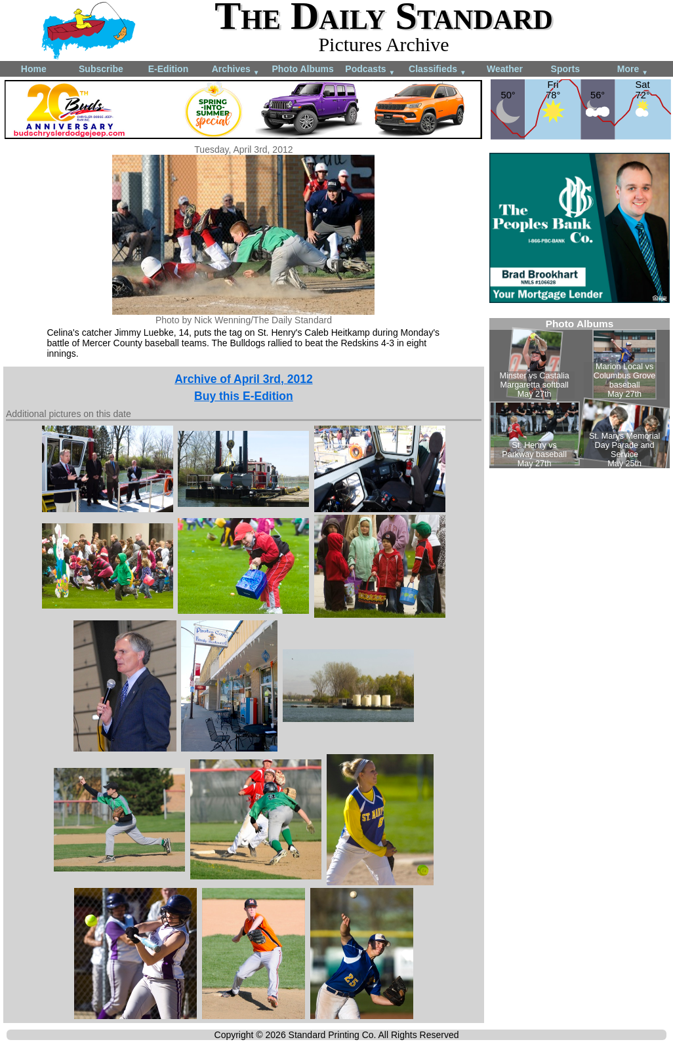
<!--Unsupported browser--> (579, 393)
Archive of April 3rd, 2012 (243, 379)
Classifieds (437, 70)
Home (34, 69)
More (632, 70)
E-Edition (168, 69)
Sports (565, 69)
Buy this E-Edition (243, 396)
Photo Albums (302, 69)
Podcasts (370, 70)
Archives (236, 70)
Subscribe (101, 69)
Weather (505, 69)
